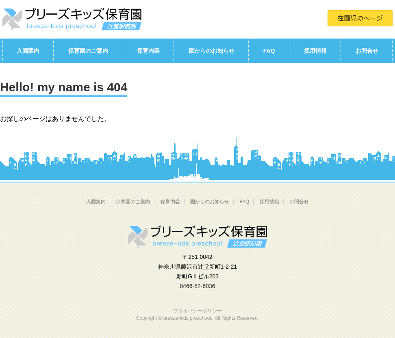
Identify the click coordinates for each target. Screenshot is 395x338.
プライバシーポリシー (197, 311)
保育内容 (148, 50)
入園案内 (28, 50)
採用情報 (315, 50)
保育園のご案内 (88, 50)
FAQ (269, 50)
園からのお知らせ (211, 50)
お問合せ (367, 50)
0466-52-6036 (197, 286)
